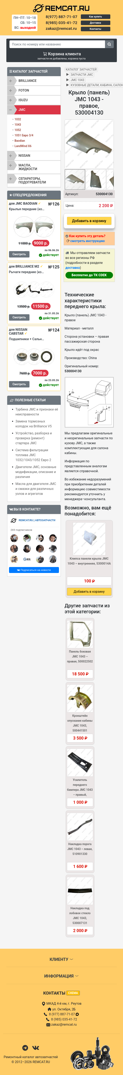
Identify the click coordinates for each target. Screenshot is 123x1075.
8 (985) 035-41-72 (64, 1019)
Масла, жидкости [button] (28, 167)
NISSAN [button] (24, 156)
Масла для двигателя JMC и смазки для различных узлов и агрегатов (36, 489)
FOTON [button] (24, 90)
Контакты (95, 29)
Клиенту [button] (61, 959)
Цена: (70, 206)
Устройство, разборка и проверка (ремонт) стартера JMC (34, 438)
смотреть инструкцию (87, 241)
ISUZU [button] (23, 100)
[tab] (34, 81)
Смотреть (19, 254)
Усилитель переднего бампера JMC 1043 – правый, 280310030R (80, 789)
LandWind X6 (23, 146)
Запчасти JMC (82, 75)
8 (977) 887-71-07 (64, 1014)
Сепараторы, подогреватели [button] (32, 180)
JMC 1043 (77, 80)
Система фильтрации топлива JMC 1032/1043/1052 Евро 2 (33, 455)
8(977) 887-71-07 (61, 16)
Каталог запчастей (81, 69)
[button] (110, 144)
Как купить (95, 16)
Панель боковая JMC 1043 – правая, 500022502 (80, 656)
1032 (18, 119)
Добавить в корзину (89, 221)
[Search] (57, 44)
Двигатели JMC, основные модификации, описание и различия (36, 472)
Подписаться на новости (34, 570)
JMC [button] (22, 110)
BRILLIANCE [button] (28, 81)
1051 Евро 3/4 (24, 135)
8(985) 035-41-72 (61, 22)
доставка (72, 268)
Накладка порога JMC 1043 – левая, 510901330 (80, 849)
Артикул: (72, 194)
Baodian (20, 140)
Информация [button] (61, 976)
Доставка (95, 22)
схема (73, 993)
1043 (18, 124)
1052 (18, 130)
